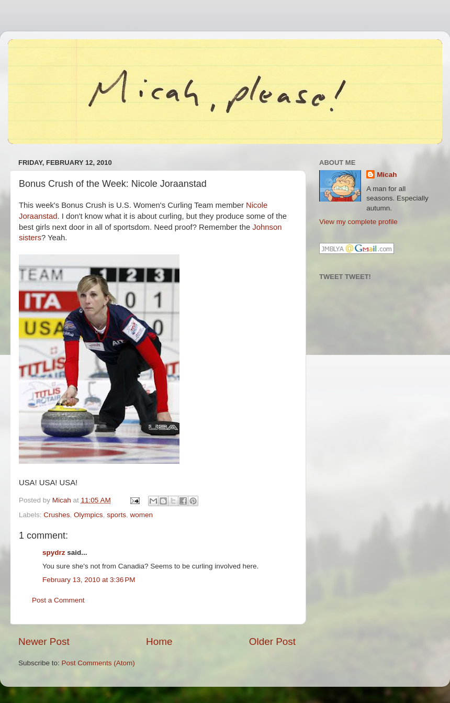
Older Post (272, 641)
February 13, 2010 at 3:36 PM (88, 580)
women (141, 515)
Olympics (88, 515)
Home (159, 641)
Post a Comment (58, 600)
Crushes (56, 515)
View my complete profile (358, 222)
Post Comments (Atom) (98, 663)
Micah (387, 174)
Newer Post (44, 641)
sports (116, 515)
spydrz (53, 552)
